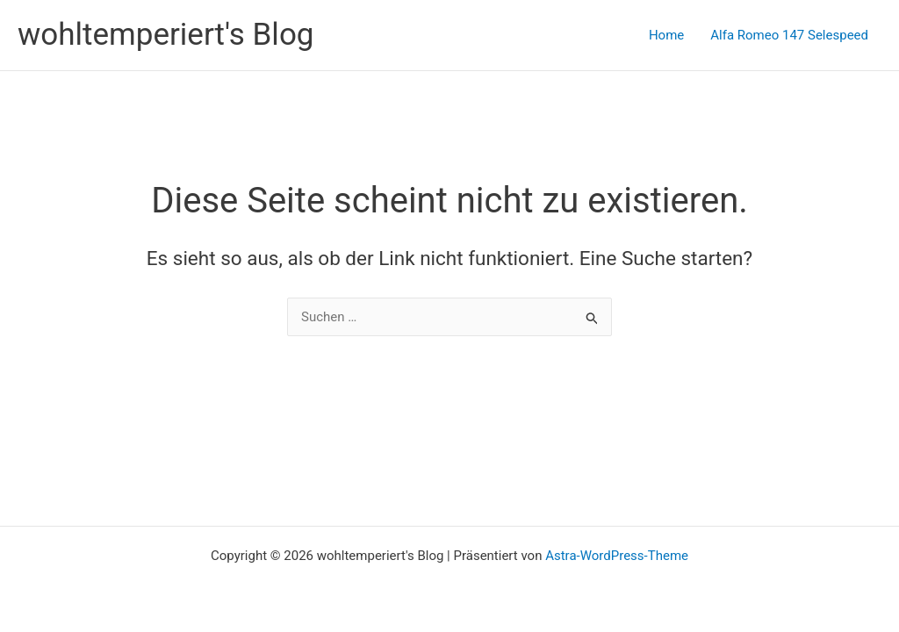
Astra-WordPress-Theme (616, 556)
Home (666, 35)
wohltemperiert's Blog (166, 35)
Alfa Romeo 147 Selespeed (789, 35)
